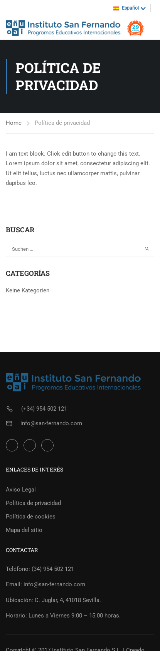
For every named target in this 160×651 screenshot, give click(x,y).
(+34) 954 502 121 (44, 408)
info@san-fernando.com (51, 423)
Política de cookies (31, 516)
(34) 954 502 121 (53, 568)
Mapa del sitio (24, 530)
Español (126, 8)
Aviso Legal (21, 489)
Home (14, 122)
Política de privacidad (33, 503)
